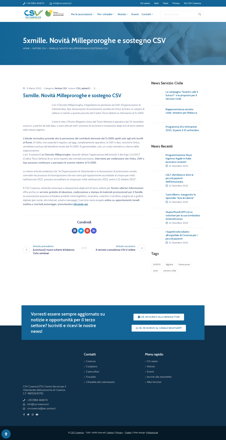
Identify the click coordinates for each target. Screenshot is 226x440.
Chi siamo (145, 3)
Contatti (148, 14)
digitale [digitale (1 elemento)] (169, 264)
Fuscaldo (91, 377)
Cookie (128, 432)
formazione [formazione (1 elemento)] (184, 264)
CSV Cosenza (77, 432)
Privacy (176, 3)
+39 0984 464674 (35, 3)
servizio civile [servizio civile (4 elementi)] (169, 270)
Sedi (156, 3)
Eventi (135, 14)
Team (165, 3)
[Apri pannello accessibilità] (6, 434)
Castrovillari (92, 371)
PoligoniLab (152, 432)
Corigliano (91, 366)
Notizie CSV (39, 48)
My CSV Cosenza (192, 3)
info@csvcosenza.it (62, 3)
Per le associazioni (83, 14)
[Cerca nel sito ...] (178, 14)
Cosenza (91, 361)
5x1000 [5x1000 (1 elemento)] (157, 264)
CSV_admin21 (83, 88)
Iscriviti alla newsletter (159, 377)
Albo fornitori (154, 382)
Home (26, 48)
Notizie (123, 14)
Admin (110, 432)
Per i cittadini (106, 14)
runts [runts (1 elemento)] (155, 270)
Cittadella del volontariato (100, 382)
